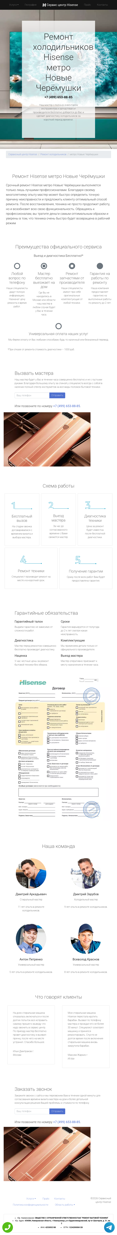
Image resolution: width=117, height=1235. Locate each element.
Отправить (57, 395)
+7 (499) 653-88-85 (58, 97)
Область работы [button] (64, 1204)
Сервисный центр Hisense (22, 154)
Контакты (102, 4)
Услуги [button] (13, 4)
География (30, 4)
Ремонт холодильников (53, 154)
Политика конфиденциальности (30, 1204)
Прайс (87, 4)
